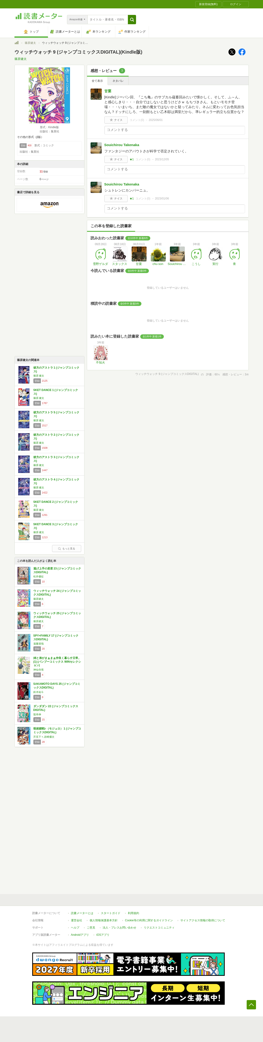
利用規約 (133, 913)
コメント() (137, 120)
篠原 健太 (38, 375)
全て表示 (97, 80)
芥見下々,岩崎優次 (44, 736)
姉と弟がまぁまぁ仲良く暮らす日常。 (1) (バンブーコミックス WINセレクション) (57, 661)
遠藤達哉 (38, 643)
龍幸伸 (37, 714)
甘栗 (107, 91)
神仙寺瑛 (38, 669)
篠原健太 (30, 43)
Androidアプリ (80, 934)
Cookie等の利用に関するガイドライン (149, 920)
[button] (132, 19)
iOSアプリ (102, 934)
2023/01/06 (162, 198)
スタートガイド (110, 913)
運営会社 (76, 920)
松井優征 (38, 576)
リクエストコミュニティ (159, 927)
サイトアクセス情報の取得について (202, 920)
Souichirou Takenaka (121, 145)
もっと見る (66, 548)
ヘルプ (75, 927)
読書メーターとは (82, 913)
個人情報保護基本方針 (104, 920)
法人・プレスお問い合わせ (119, 927)
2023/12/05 (162, 159)
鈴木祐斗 (38, 692)
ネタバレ (118, 80)
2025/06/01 (156, 120)
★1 (132, 159)
